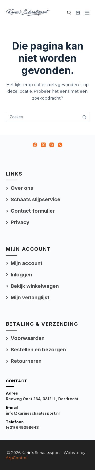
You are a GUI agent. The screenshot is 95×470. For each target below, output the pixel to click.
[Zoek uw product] (69, 12)
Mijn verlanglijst (30, 297)
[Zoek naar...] (42, 117)
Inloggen (21, 275)
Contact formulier (33, 211)
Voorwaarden (28, 338)
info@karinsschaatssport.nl (33, 413)
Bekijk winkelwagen (35, 286)
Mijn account (27, 263)
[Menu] (87, 12)
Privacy (20, 222)
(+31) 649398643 (22, 427)
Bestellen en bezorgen (38, 350)
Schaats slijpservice (35, 199)
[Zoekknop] (84, 117)
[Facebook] (35, 145)
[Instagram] (51, 145)
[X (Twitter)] (43, 145)
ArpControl (16, 457)
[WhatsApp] (60, 145)
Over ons (22, 188)
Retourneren (26, 361)
